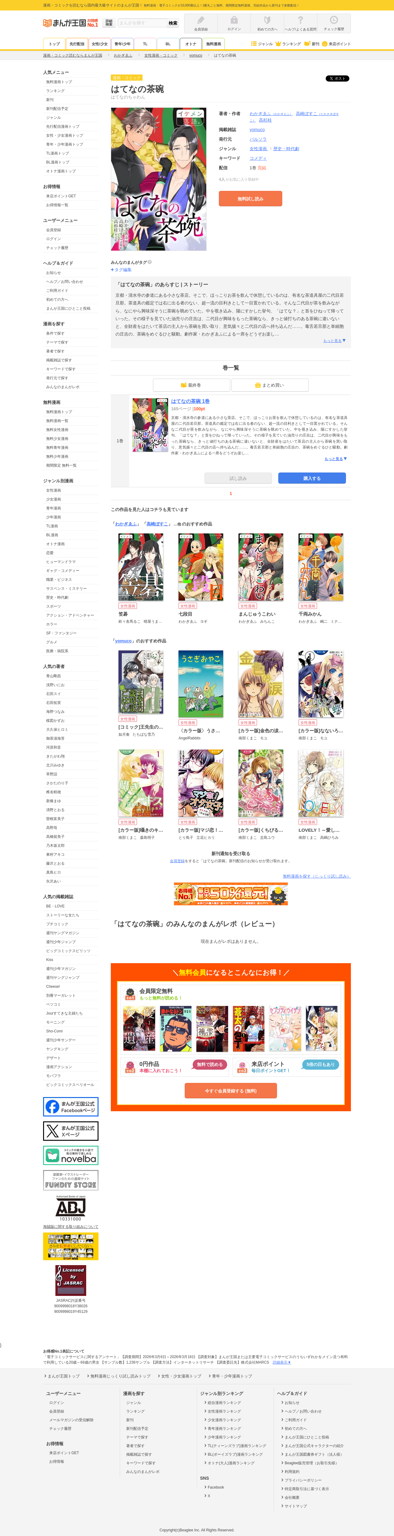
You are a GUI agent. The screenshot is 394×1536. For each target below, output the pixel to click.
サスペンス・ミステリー (66, 588)
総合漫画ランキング (222, 1402)
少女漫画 (53, 499)
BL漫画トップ (57, 162)
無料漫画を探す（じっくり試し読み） (317, 876)
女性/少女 (99, 44)
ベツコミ (53, 1004)
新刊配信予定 (57, 109)
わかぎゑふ (271, 113)
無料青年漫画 (57, 447)
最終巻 (191, 385)
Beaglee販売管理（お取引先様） (309, 1462)
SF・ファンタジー (61, 633)
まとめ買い (269, 385)
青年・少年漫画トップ (64, 144)
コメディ (258, 158)
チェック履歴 (57, 248)
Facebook (213, 1487)
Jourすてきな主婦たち (64, 1013)
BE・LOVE (55, 906)
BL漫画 (52, 535)
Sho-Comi (54, 1031)
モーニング (55, 1022)
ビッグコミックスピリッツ (68, 951)
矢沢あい (53, 881)
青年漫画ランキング (222, 1428)
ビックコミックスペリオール (70, 1085)
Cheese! (53, 986)
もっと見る (334, 341)
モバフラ (53, 1076)
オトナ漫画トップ (61, 171)
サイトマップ (293, 1505)
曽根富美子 (55, 819)
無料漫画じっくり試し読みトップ (118, 1375)
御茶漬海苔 (55, 738)
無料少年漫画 (57, 456)
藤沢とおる (55, 863)
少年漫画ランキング (222, 1436)
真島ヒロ (53, 872)
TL (145, 44)
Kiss (49, 960)
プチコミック (57, 924)
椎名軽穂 (53, 792)
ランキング (288, 44)
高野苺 (51, 828)
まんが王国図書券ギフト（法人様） (312, 1454)
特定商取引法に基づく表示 (304, 1488)
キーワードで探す (61, 369)
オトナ (190, 44)
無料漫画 (213, 44)
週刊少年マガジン (61, 969)
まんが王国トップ (61, 1375)
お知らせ (53, 273)
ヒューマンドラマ (61, 562)
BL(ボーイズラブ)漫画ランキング (233, 1454)
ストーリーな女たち (62, 915)
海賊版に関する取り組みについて (70, 1226)
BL (168, 44)
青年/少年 (122, 44)
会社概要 (290, 1497)
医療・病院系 (57, 651)
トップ (54, 44)
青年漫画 (53, 508)
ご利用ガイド (57, 290)
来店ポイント (336, 44)
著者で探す (55, 351)
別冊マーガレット (61, 995)
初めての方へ (57, 299)
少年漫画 (53, 517)
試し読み (238, 478)
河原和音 (53, 747)
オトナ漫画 (55, 544)
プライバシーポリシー (301, 1480)
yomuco (123, 640)
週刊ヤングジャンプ (62, 977)
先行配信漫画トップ (62, 126)
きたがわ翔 (55, 756)
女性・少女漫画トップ (64, 135)
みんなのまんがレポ (62, 387)
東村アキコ (55, 854)
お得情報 (56, 1461)
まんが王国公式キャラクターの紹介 (312, 1445)
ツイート (340, 78)
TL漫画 (52, 526)
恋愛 (50, 553)
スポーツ (53, 606)
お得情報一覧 (57, 205)
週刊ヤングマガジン (62, 933)
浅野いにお (55, 685)
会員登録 (53, 230)
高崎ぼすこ (157, 523)
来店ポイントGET (61, 196)
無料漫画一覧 (57, 421)
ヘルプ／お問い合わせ (64, 281)
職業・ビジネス (59, 579)
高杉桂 (265, 120)
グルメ (51, 642)
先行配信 (77, 44)
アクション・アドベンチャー (70, 615)
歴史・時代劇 (57, 597)
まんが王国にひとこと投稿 (68, 308)
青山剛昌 (53, 676)
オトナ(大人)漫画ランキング (229, 1462)
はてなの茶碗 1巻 (190, 401)
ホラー (51, 624)
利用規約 (290, 1471)
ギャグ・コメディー (62, 571)
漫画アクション (59, 1067)
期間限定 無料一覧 (61, 465)
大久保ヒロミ (57, 729)
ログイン (53, 239)
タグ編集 (123, 269)
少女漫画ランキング (222, 1419)
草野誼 (51, 774)
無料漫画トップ (59, 82)
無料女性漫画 (57, 430)
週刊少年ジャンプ (61, 942)
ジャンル (261, 44)
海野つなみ (55, 712)
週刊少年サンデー (61, 1040)
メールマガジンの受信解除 (71, 1420)
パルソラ (258, 139)
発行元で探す (57, 378)
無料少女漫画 (57, 438)
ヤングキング (57, 1049)
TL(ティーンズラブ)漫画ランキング (234, 1445)
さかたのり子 (57, 783)
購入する (312, 478)
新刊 (311, 44)
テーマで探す (57, 342)
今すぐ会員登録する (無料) (230, 1090)
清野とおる (55, 810)
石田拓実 (53, 703)
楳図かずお (55, 720)
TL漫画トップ (57, 153)
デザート (53, 1058)
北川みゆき (55, 765)
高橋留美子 (55, 836)
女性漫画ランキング (222, 1411)
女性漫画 (53, 490)
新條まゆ (53, 801)
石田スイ (53, 694)
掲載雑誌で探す (59, 360)
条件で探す (55, 333)
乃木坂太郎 (55, 845)
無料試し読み (250, 198)
